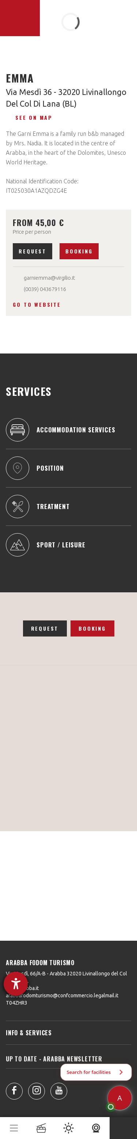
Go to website (37, 304)
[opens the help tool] (16, 984)
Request (32, 251)
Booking (79, 251)
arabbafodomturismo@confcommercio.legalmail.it (62, 995)
